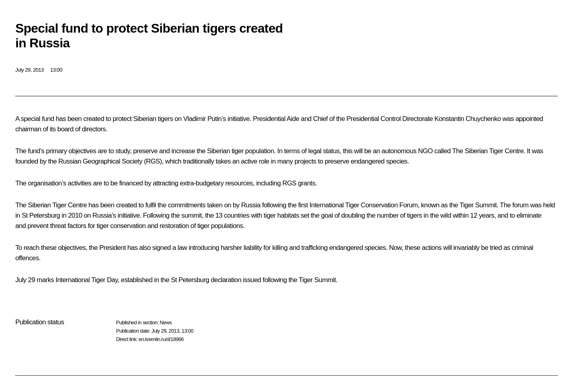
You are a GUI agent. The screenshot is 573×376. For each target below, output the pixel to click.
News (166, 322)
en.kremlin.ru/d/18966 (160, 339)
